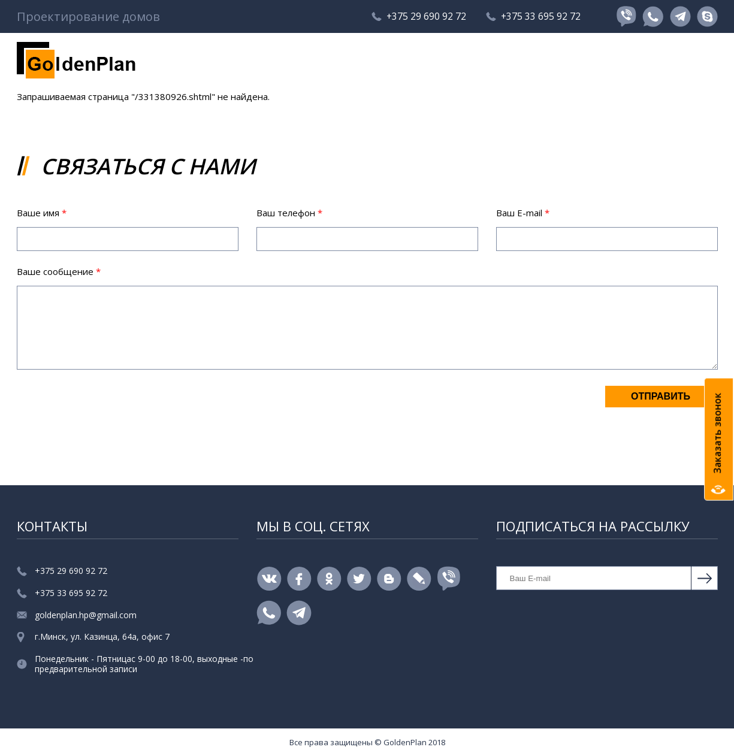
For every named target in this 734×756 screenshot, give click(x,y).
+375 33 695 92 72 (540, 17)
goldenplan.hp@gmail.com (86, 615)
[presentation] (108, 408)
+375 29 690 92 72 (424, 17)
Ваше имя (42, 212)
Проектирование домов (88, 17)
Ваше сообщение (59, 271)
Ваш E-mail (522, 212)
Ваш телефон (289, 212)
